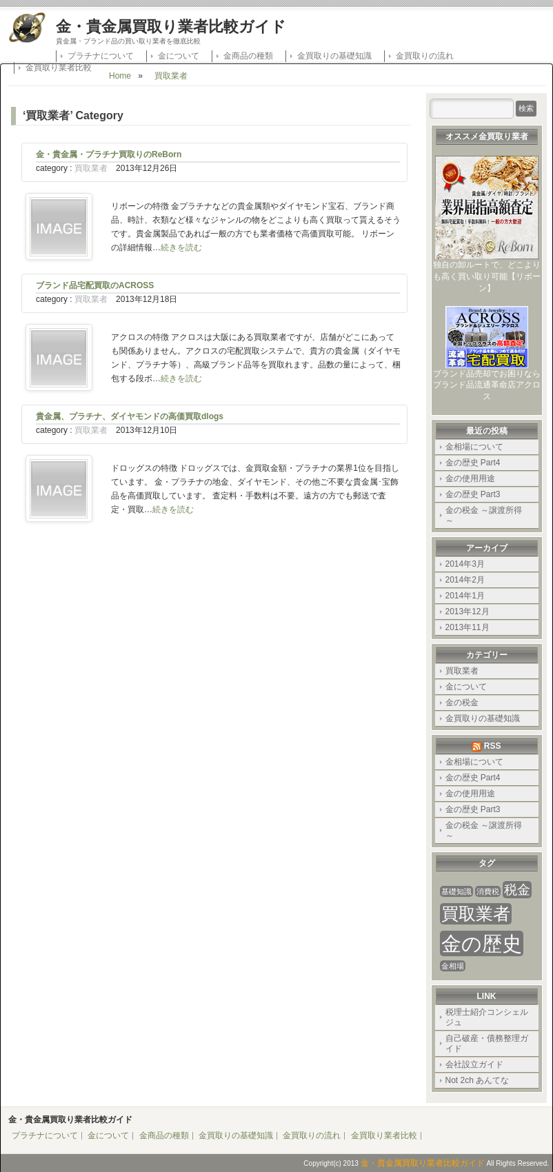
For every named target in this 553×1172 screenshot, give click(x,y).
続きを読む (181, 247)
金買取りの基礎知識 (334, 56)
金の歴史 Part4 (473, 462)
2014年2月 (465, 580)
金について (178, 56)
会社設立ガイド (474, 1064)
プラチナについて (101, 56)
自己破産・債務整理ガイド (486, 1043)
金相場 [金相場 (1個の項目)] (452, 966)
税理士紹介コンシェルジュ (486, 1017)
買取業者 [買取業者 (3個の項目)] (475, 914)
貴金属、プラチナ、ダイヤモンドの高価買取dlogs (129, 416)
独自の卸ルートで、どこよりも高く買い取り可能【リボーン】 (487, 272)
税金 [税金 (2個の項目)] (517, 889)
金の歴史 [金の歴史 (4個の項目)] (481, 943)
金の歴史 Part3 (473, 494)
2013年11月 (467, 627)
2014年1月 (465, 595)
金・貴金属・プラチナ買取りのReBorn (108, 154)
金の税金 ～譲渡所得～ (483, 515)
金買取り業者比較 (59, 67)
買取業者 (171, 76)
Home (120, 76)
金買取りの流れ (425, 56)
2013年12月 (467, 611)
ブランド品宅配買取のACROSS (95, 285)
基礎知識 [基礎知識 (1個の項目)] (456, 891)
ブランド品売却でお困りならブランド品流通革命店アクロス (487, 381)
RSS (492, 746)
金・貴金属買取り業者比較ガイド (171, 26)
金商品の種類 (248, 56)
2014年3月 (465, 564)
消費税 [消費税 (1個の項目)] (487, 891)
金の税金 (462, 702)
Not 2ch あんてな (477, 1080)
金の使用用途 (470, 478)
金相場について (474, 447)
